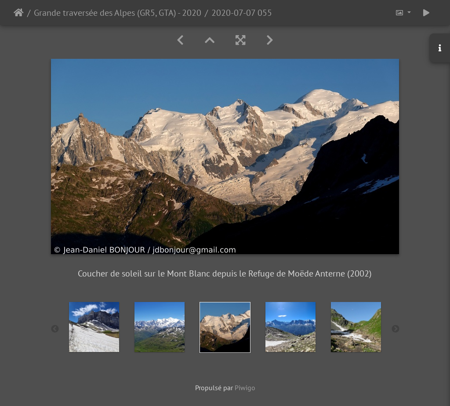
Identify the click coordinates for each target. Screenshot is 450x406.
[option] (94, 327)
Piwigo (245, 387)
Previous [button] (55, 329)
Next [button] (395, 329)
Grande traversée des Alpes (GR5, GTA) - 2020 (117, 12)
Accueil (19, 12)
